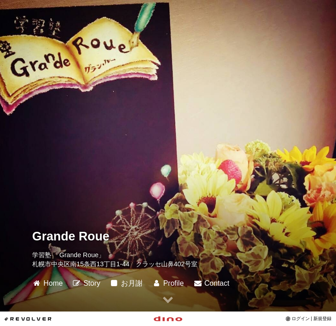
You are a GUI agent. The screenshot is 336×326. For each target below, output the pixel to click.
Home (47, 283)
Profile (167, 283)
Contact (211, 283)
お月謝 (126, 283)
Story (86, 283)
